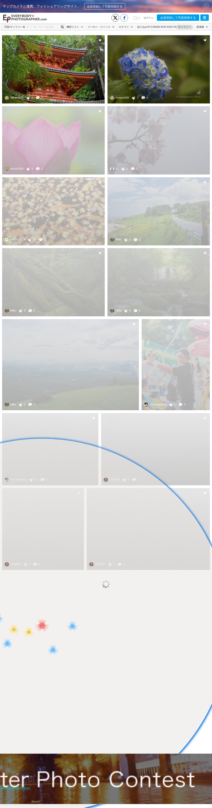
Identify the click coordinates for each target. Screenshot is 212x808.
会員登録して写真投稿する (105, 6)
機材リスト (75, 27)
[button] (204, 17)
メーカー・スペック (101, 27)
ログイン (149, 17)
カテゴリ (126, 27)
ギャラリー (184, 26)
